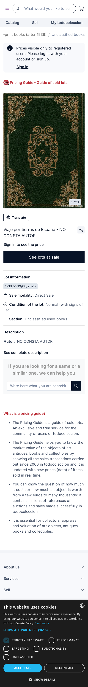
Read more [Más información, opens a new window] (42, 623)
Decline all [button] (64, 668)
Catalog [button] (12, 22)
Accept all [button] (22, 668)
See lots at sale (44, 257)
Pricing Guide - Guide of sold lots (39, 82)
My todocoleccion (66, 22)
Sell (35, 22)
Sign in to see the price (24, 244)
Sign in (22, 67)
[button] (44, 629)
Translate (16, 217)
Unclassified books (68, 34)
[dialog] (44, 643)
